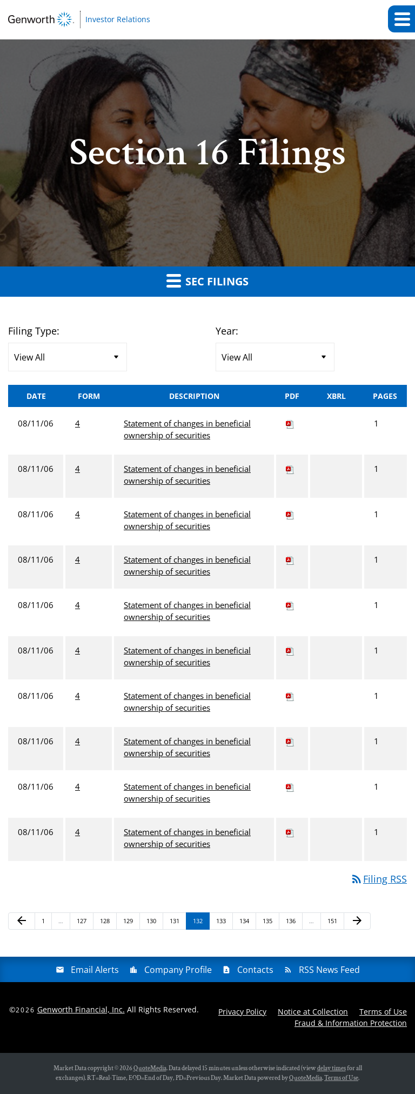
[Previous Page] (21, 921)
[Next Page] (357, 921)
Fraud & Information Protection (350, 1023)
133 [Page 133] (222, 923)
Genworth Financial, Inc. (81, 1009)
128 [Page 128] (106, 923)
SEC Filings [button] (207, 280)
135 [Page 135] (269, 923)
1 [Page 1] (46, 923)
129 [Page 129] (129, 923)
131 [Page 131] (176, 923)
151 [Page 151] (333, 923)
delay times (331, 1068)
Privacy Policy (242, 1011)
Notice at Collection (313, 1011)
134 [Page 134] (245, 923)
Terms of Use (383, 1011)
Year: (227, 330)
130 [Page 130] (152, 923)
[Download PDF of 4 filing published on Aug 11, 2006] (290, 423)
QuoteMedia (149, 1068)
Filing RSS (378, 878)
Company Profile (178, 970)
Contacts (255, 970)
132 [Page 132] (199, 923)
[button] (401, 18)
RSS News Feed (329, 970)
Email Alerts (95, 970)
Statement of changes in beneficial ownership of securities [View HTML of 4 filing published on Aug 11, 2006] (187, 429)
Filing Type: (33, 330)
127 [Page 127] (83, 923)
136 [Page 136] (292, 923)
